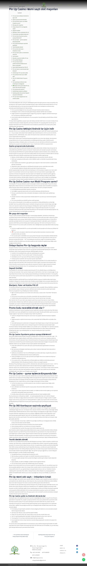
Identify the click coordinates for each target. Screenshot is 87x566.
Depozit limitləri (16, 30)
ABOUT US (28, 5)
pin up (46, 155)
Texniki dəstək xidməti (18, 47)
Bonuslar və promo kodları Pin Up (20, 58)
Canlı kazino (15, 56)
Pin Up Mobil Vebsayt (18, 60)
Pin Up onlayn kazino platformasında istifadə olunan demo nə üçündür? (20, 63)
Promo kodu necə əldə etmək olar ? (21, 34)
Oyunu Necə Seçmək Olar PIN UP (20, 67)
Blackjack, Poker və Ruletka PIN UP (21, 32)
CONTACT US (69, 5)
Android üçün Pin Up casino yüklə (20, 73)
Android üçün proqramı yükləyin (20, 91)
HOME (20, 5)
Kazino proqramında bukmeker (20, 19)
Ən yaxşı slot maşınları (18, 25)
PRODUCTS (60, 5)
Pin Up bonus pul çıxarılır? (18, 89)
